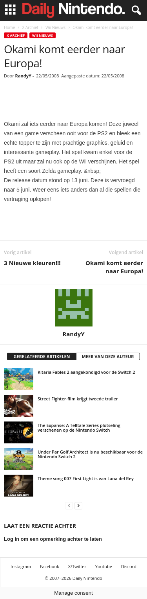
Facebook (49, 566)
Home (9, 27)
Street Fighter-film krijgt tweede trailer (78, 399)
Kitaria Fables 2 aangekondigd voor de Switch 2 (86, 372)
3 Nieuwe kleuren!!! (32, 263)
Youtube (103, 566)
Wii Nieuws (55, 27)
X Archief (30, 27)
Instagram (21, 566)
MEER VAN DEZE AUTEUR (108, 356)
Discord (128, 566)
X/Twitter (77, 566)
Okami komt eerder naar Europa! (114, 267)
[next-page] (78, 505)
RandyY (23, 76)
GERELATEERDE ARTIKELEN (41, 356)
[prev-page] (69, 505)
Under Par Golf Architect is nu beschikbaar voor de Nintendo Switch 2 (90, 454)
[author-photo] (73, 307)
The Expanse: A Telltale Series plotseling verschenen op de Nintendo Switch (79, 427)
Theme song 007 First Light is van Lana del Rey (86, 478)
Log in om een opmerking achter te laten (53, 539)
